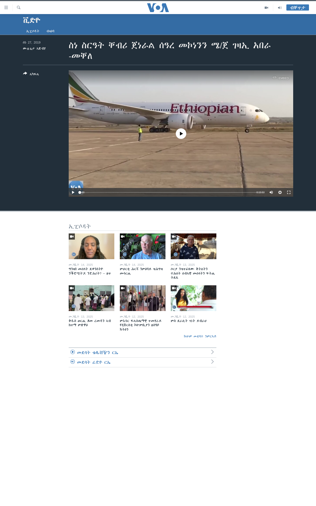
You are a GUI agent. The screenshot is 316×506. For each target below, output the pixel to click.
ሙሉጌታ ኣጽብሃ (34, 49)
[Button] (31, 74)
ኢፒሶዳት (32, 31)
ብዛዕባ (50, 31)
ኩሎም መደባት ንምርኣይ (200, 336)
